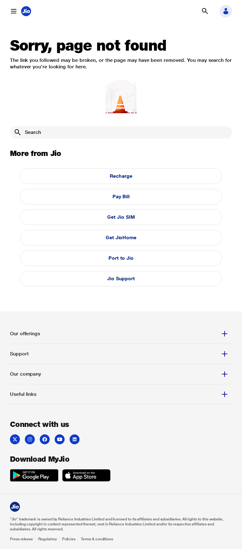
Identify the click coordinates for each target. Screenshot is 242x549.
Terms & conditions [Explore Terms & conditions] (97, 539)
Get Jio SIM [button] (121, 217)
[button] (13, 11)
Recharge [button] (121, 176)
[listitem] (15, 439)
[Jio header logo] (26, 11)
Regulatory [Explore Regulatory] (47, 539)
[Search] (121, 132)
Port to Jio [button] (121, 258)
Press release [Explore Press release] (21, 539)
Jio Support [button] (121, 278)
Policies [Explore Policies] (69, 539)
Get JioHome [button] (121, 237)
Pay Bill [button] (121, 196)
